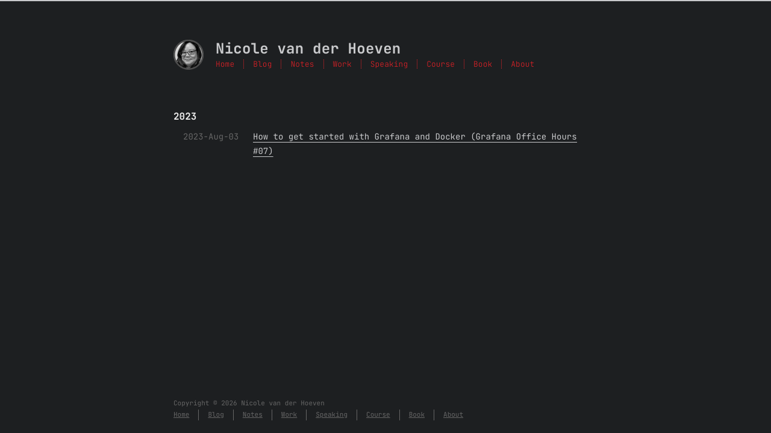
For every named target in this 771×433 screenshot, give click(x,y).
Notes (302, 64)
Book (482, 64)
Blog (262, 64)
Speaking (389, 64)
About (522, 64)
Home (225, 64)
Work (342, 64)
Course (440, 64)
